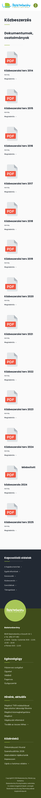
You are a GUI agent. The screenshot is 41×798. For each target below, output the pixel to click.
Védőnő (7, 675)
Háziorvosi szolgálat (13, 667)
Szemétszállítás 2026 (14, 751)
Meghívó (8, 716)
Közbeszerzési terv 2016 (18, 146)
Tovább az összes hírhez (16, 724)
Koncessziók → (10, 576)
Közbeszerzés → (10, 580)
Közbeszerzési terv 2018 (18, 221)
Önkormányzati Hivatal (14, 747)
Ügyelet (8, 671)
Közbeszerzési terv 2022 (18, 371)
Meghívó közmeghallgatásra (17, 712)
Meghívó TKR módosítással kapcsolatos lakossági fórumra (18, 707)
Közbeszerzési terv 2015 (18, 108)
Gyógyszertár (10, 683)
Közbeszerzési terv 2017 (18, 183)
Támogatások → (10, 590)
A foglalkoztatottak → (13, 567)
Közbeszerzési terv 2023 (18, 409)
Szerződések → (10, 585)
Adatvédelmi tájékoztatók (16, 755)
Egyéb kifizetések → (12, 571)
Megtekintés (10, 79)
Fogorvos (8, 679)
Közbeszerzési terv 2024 (19, 447)
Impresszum (9, 759)
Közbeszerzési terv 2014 (18, 70)
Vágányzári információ (14, 720)
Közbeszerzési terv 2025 (19, 522)
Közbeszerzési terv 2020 (19, 296)
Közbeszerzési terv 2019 (18, 259)
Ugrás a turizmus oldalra (16, 763)
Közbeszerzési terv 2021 (18, 334)
